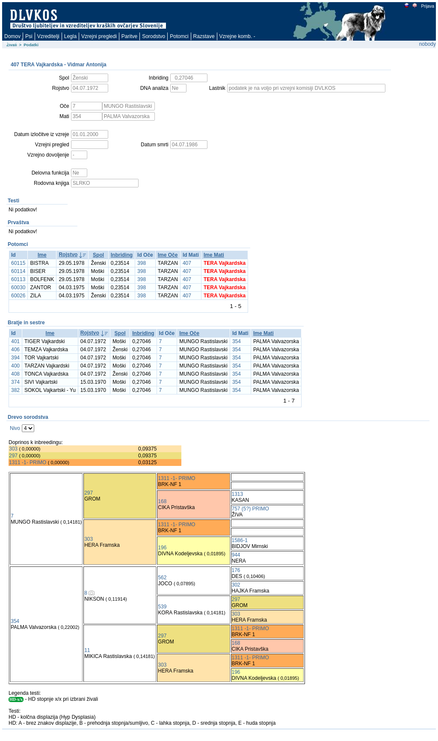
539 (162, 607)
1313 (237, 494)
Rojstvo (68, 255)
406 (15, 350)
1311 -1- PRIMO (27, 462)
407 (187, 263)
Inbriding (122, 255)
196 (162, 548)
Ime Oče (168, 255)
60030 (18, 287)
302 (236, 585)
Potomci (179, 36)
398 (141, 263)
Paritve (129, 36)
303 (13, 449)
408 (15, 374)
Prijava (427, 6)
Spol (98, 255)
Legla (70, 36)
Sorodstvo (153, 36)
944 (236, 555)
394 (15, 358)
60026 (18, 296)
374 (15, 382)
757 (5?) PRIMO (250, 509)
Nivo (15, 428)
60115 (18, 263)
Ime (42, 255)
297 (13, 456)
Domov (12, 36)
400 (15, 366)
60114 (18, 271)
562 (162, 578)
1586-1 (240, 540)
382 (15, 390)
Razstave (204, 36)
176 (236, 570)
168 (162, 501)
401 (15, 341)
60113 (18, 279)
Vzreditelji (48, 36)
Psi (29, 36)
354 (236, 341)
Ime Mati (214, 255)
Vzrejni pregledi (99, 36)
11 (87, 650)
